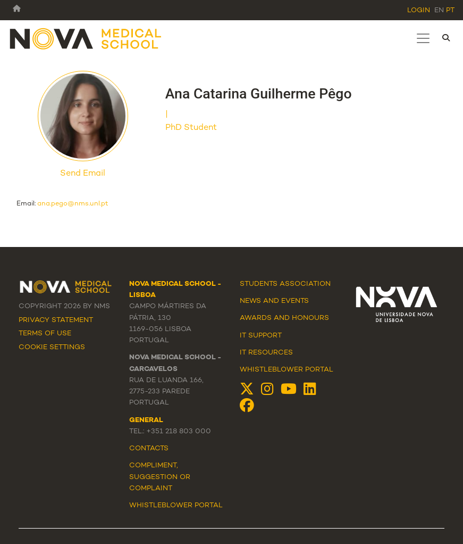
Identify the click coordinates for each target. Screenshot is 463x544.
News (250, 301)
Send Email (82, 173)
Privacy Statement (56, 320)
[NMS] (86, 38)
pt (450, 10)
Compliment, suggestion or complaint (159, 477)
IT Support (261, 336)
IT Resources (266, 353)
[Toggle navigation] (423, 38)
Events (295, 301)
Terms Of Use (45, 333)
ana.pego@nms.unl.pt (72, 204)
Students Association (285, 284)
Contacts (149, 448)
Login (418, 10)
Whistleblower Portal (286, 370)
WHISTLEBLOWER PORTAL (176, 505)
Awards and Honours (284, 318)
